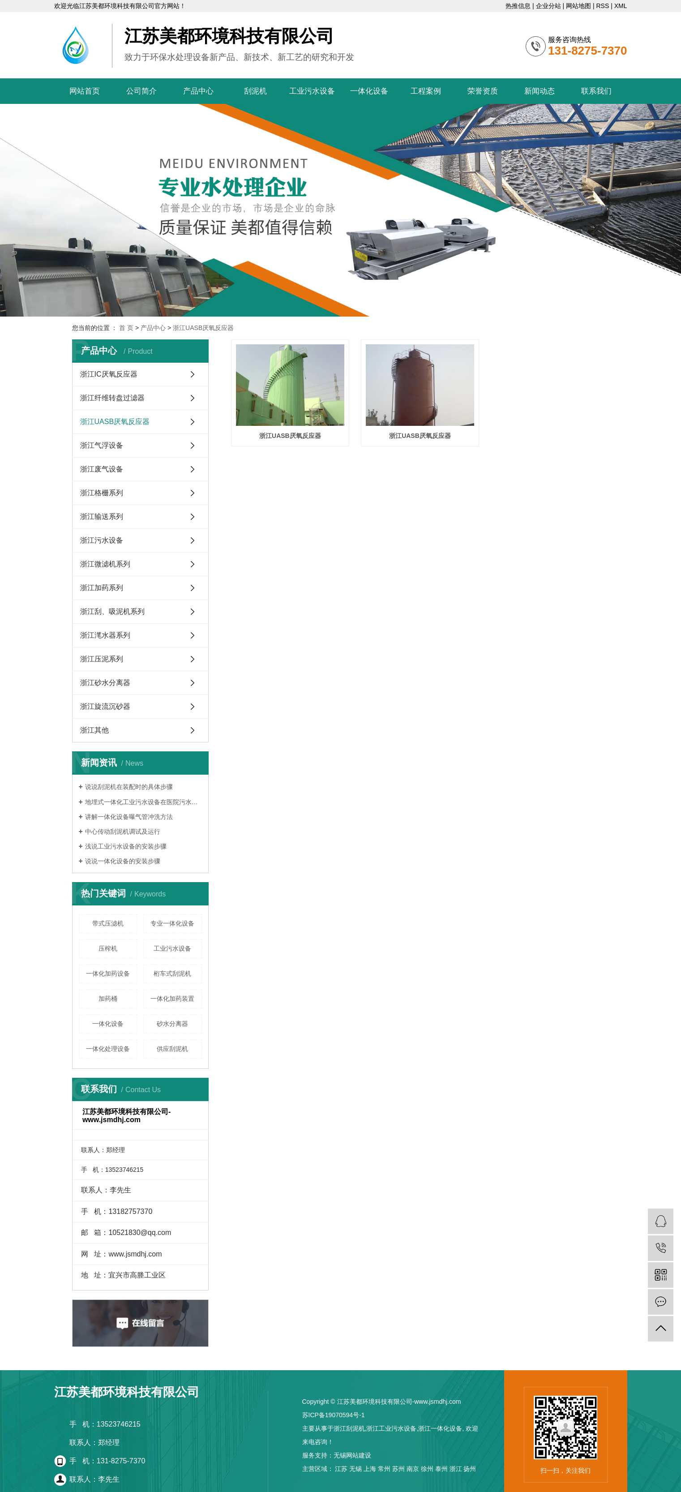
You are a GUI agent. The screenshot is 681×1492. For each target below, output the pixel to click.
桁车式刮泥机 (172, 973)
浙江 (456, 1468)
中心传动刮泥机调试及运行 (122, 831)
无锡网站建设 (352, 1455)
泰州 (441, 1468)
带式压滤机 (108, 923)
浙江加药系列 (101, 588)
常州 (384, 1468)
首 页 (126, 327)
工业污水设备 (312, 91)
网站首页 (84, 91)
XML (620, 5)
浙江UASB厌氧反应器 (203, 327)
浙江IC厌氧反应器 (108, 374)
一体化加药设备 (108, 973)
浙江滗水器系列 (105, 635)
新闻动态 (539, 91)
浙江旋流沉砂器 (105, 706)
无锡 (355, 1468)
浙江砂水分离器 (105, 682)
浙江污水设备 (101, 540)
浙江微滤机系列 (105, 564)
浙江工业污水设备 (391, 1428)
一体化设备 (369, 91)
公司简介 (141, 91)
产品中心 (198, 91)
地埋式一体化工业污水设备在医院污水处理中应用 (143, 802)
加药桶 (108, 998)
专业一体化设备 (172, 923)
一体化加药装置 (172, 998)
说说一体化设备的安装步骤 (122, 861)
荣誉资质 (482, 91)
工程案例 (426, 91)
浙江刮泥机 (349, 1428)
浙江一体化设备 (440, 1428)
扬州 (469, 1468)
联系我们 (596, 91)
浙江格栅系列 (101, 493)
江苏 (341, 1468)
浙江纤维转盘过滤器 (112, 398)
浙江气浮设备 (101, 445)
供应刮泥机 (172, 1048)
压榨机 (108, 948)
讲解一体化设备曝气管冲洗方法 (129, 816)
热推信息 (518, 5)
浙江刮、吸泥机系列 (112, 611)
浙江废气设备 (101, 469)
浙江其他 (94, 730)
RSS (602, 5)
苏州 (398, 1468)
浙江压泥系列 (101, 659)
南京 (413, 1468)
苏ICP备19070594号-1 (333, 1415)
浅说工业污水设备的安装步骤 (126, 846)
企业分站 (548, 5)
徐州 (427, 1468)
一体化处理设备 (108, 1048)
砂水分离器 (172, 1023)
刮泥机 (255, 91)
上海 (370, 1468)
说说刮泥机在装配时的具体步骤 (129, 786)
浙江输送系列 (101, 516)
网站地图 (578, 5)
